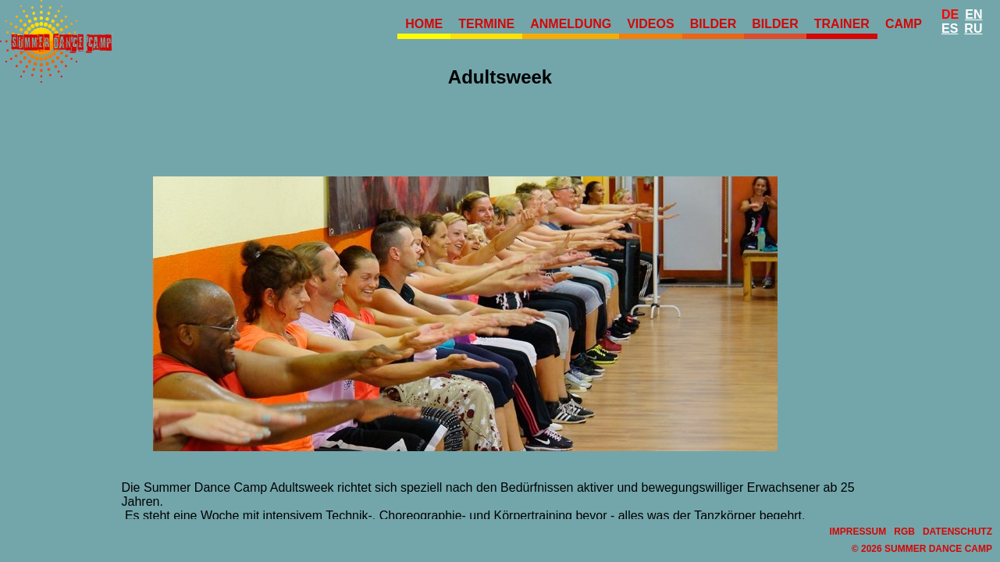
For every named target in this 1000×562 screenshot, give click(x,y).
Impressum (858, 531)
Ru (973, 28)
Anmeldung (570, 23)
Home (424, 23)
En (973, 14)
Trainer (842, 23)
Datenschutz (957, 531)
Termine (486, 23)
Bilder (713, 23)
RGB (904, 531)
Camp (903, 23)
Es (949, 28)
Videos (650, 23)
